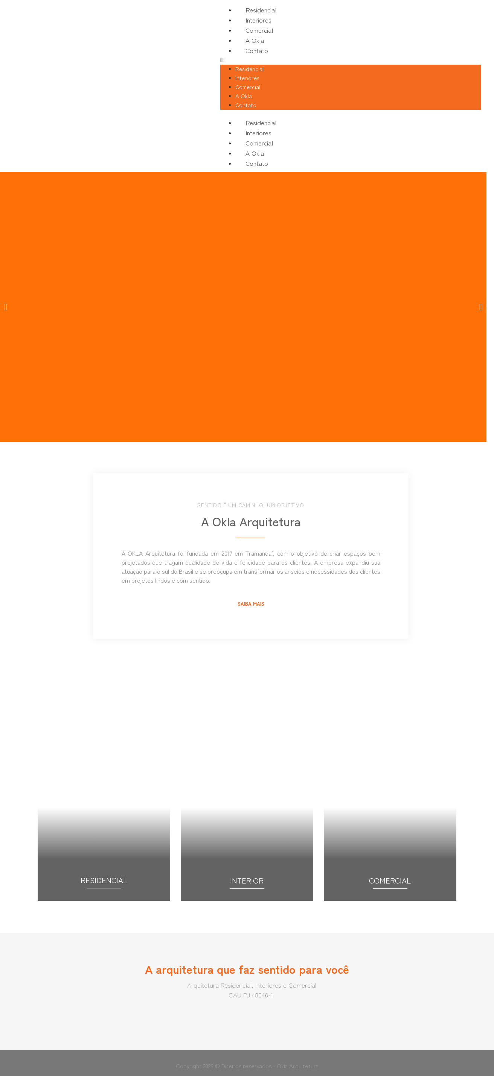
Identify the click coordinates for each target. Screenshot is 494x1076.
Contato (256, 50)
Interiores (258, 19)
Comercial (259, 30)
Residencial (260, 9)
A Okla (254, 40)
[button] (350, 60)
